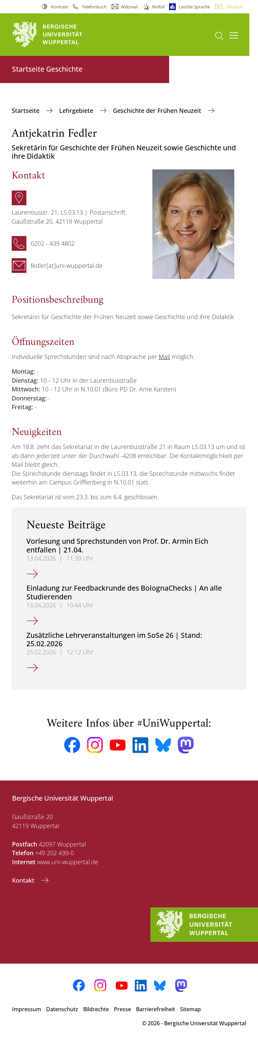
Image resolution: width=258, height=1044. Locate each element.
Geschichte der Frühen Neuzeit (158, 110)
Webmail (129, 7)
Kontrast (59, 7)
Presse (122, 1009)
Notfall (158, 7)
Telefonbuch (94, 7)
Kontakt (24, 880)
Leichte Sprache (194, 7)
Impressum (26, 1009)
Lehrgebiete (77, 110)
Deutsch (235, 7)
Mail (164, 357)
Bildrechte (96, 1009)
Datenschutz (62, 1009)
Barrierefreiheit (155, 1009)
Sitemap (190, 1009)
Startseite (26, 110)
